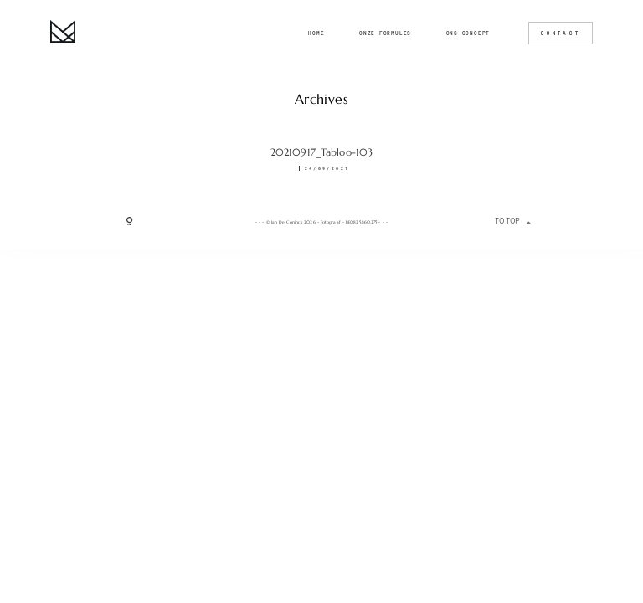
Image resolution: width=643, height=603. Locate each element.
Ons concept (468, 33)
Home (316, 33)
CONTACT (560, 32)
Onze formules (385, 33)
